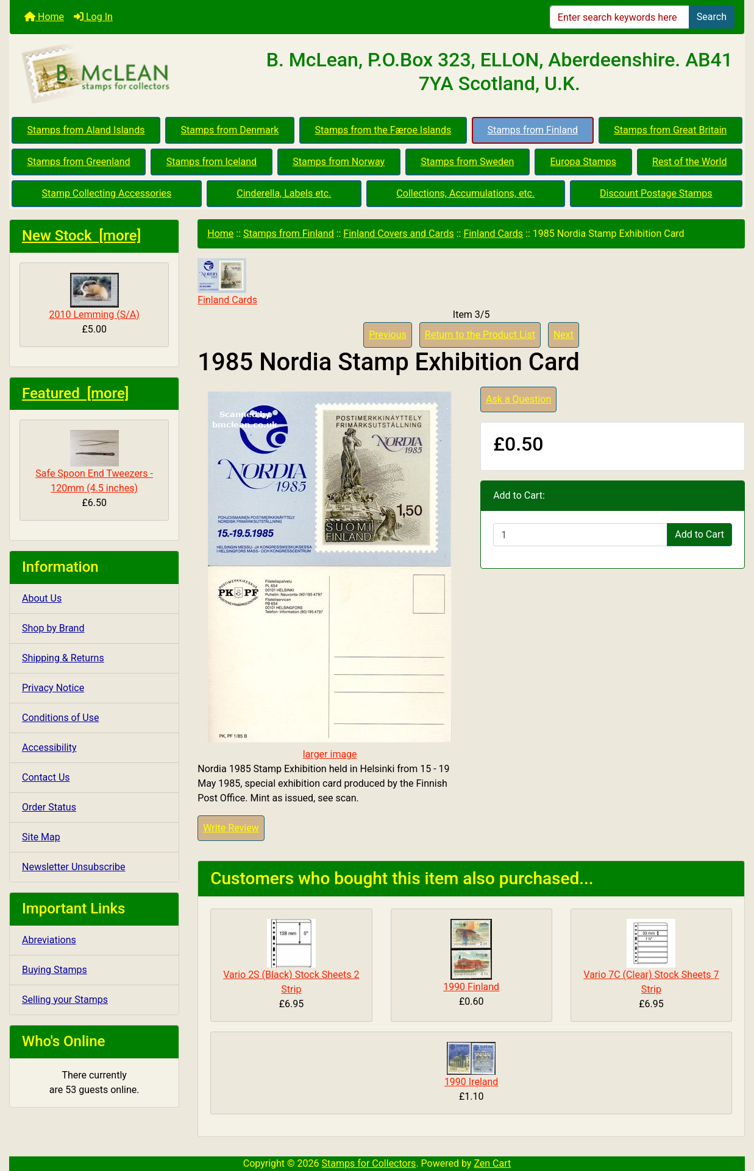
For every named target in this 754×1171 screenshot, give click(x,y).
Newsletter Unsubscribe (74, 867)
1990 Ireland (471, 1082)
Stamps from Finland (532, 130)
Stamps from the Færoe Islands (383, 130)
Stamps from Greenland (78, 161)
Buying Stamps (54, 970)
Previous (388, 334)
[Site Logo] (132, 74)
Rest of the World (689, 161)
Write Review (230, 828)
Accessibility (49, 747)
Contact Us (46, 777)
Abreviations (49, 940)
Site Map (41, 837)
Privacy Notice (53, 688)
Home (44, 17)
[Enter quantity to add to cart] (580, 534)
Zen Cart (492, 1163)
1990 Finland (471, 987)
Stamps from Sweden (467, 161)
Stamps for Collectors (369, 1163)
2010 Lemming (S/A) (94, 296)
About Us (42, 598)
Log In (93, 17)
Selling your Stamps (65, 999)
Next (563, 334)
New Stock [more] (81, 235)
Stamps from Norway (339, 161)
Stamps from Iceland (211, 161)
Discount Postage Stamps (656, 193)
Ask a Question (518, 399)
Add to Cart (699, 534)
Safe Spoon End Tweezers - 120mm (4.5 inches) (94, 462)
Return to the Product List (480, 334)
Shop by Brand (53, 628)
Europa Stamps (583, 161)
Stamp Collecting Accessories (106, 193)
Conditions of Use (60, 717)
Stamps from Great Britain (670, 130)
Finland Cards (493, 233)
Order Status (49, 807)
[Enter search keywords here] (619, 17)
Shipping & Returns (63, 658)
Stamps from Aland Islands (86, 130)
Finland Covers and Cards (398, 233)
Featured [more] (75, 393)
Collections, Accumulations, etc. (465, 193)
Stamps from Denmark (230, 130)
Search (712, 17)
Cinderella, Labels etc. (284, 193)
